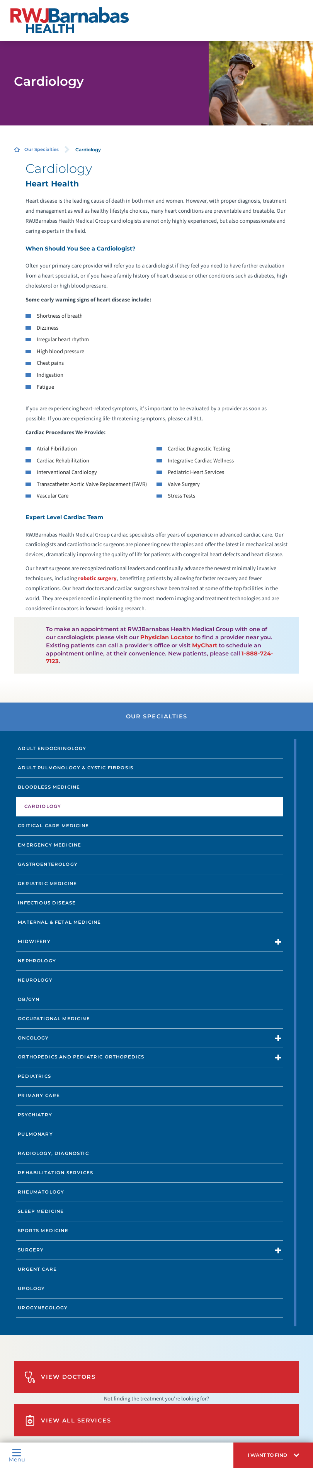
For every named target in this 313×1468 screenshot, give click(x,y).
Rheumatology (41, 1192)
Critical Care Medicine (53, 825)
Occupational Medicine (54, 1018)
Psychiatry (35, 1115)
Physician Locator (166, 637)
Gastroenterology (48, 864)
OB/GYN (28, 999)
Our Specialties (41, 149)
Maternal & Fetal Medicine (59, 922)
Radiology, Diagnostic (53, 1153)
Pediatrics (34, 1076)
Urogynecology (43, 1308)
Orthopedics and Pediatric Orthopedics (81, 1057)
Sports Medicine (43, 1230)
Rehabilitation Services (55, 1172)
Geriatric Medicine (47, 883)
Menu (17, 1455)
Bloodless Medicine (49, 787)
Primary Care (39, 1095)
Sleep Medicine (41, 1211)
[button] (273, 1455)
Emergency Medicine (49, 845)
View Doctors (59, 1377)
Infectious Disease (47, 903)
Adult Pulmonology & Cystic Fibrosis (75, 767)
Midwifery (34, 941)
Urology (31, 1288)
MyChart (204, 645)
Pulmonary (35, 1134)
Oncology (33, 1038)
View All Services (67, 1420)
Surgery (31, 1250)
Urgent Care (37, 1269)
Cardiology (42, 806)
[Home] (69, 20)
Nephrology (37, 960)
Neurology (35, 980)
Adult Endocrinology (52, 748)
